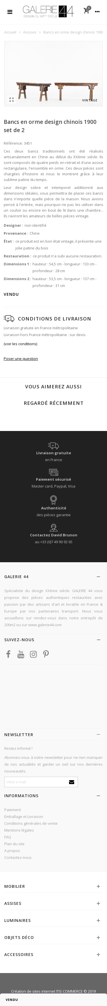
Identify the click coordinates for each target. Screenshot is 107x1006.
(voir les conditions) (20, 343)
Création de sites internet (33, 991)
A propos (12, 850)
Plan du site (14, 843)
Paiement (12, 809)
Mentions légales (19, 830)
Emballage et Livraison (23, 816)
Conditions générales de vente (31, 823)
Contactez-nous (18, 857)
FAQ (7, 837)
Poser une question (21, 358)
